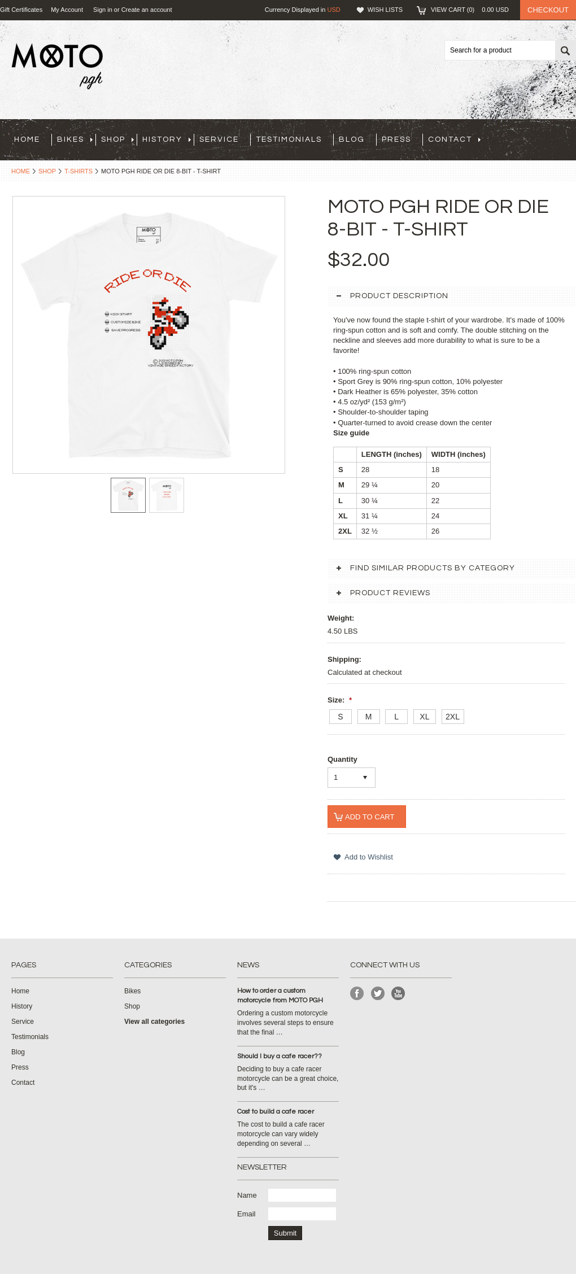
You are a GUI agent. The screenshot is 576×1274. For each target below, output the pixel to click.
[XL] (424, 716)
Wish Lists (385, 9)
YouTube (398, 994)
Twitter (378, 994)
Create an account (146, 9)
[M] (368, 716)
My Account (67, 9)
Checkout (548, 10)
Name (247, 1195)
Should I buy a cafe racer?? (279, 1056)
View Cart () (470, 9)
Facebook (357, 994)
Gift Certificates (21, 9)
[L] (396, 716)
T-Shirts (78, 171)
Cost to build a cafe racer (275, 1111)
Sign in (102, 9)
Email (246, 1214)
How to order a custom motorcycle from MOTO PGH (280, 995)
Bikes (75, 139)
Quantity (342, 759)
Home (20, 171)
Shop (117, 139)
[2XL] (453, 716)
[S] (340, 716)
